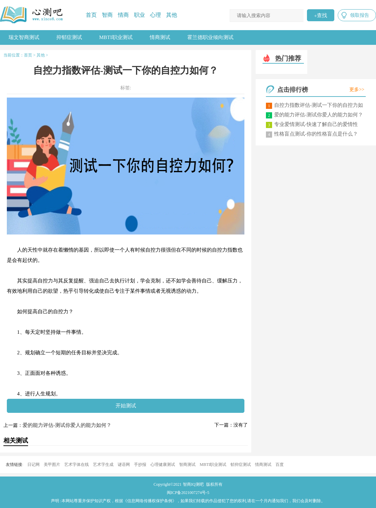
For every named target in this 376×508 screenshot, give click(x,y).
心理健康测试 (162, 464)
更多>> (356, 89)
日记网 (33, 464)
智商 (107, 15)
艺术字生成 (103, 464)
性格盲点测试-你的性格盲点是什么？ (316, 134)
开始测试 (126, 405)
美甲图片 (52, 464)
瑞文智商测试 (24, 37)
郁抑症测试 (240, 464)
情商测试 (160, 37)
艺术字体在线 (76, 464)
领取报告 (359, 15)
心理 (155, 15)
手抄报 (140, 464)
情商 (123, 15)
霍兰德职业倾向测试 (210, 37)
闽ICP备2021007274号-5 (188, 492)
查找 (320, 15)
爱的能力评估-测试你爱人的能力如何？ (67, 425)
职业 (139, 15)
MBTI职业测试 (116, 37)
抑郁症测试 (69, 37)
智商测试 (187, 464)
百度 (280, 464)
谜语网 (124, 464)
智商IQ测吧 (193, 484)
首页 (91, 15)
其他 (171, 15)
